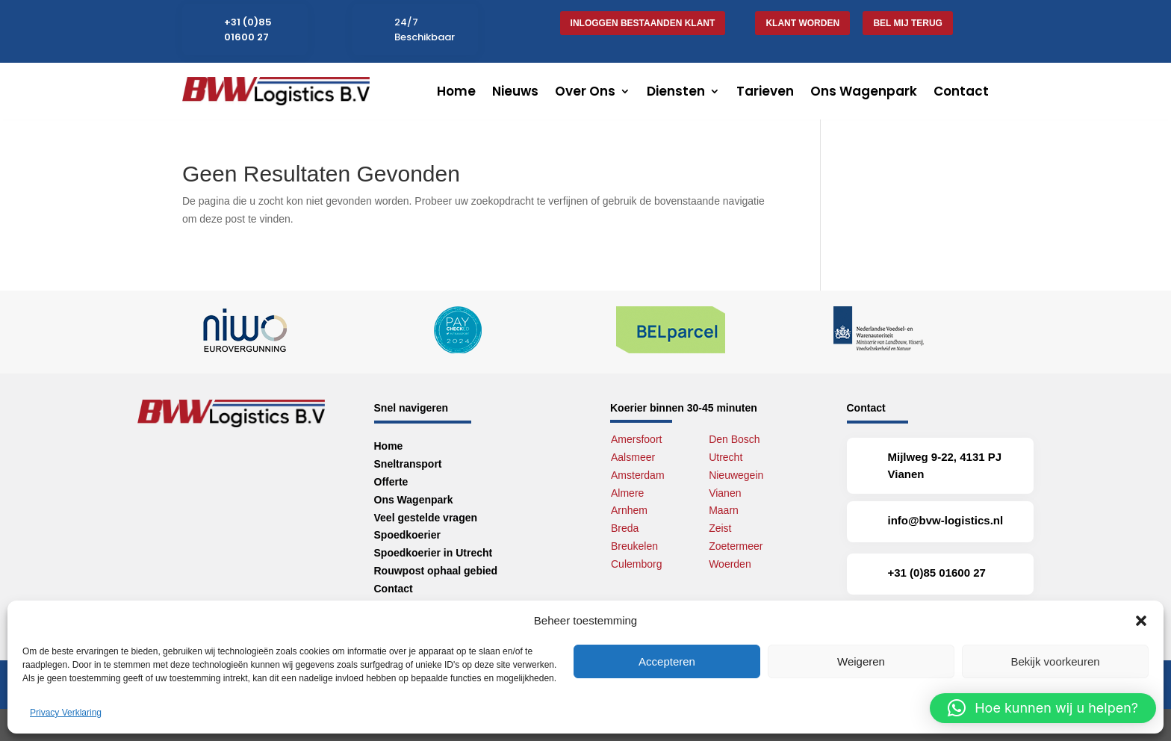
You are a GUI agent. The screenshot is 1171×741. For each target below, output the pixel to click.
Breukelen (634, 546)
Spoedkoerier (407, 535)
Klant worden (802, 23)
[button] (1141, 620)
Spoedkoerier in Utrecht (433, 553)
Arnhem (629, 510)
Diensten (676, 91)
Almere (627, 493)
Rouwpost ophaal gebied (436, 571)
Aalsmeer (633, 457)
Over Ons (585, 91)
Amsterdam (638, 475)
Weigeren (861, 661)
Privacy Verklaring (66, 712)
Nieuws (515, 91)
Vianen (725, 493)
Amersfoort (636, 439)
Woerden (730, 564)
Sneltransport (408, 464)
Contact (961, 91)
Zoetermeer (735, 546)
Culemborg (636, 564)
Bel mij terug (907, 23)
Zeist (720, 528)
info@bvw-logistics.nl (946, 520)
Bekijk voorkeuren (1054, 661)
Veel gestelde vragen (426, 518)
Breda (625, 528)
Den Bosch (734, 439)
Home (456, 91)
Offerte (391, 482)
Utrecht (725, 457)
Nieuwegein (736, 475)
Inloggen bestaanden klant (643, 23)
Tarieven (765, 91)
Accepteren (667, 661)
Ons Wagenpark (863, 91)
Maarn (724, 510)
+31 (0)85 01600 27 (248, 29)
